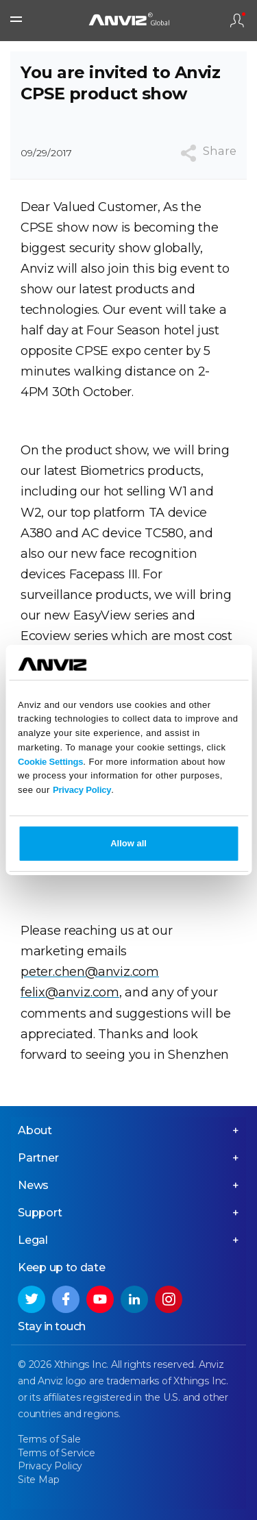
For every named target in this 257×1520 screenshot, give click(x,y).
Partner (38, 1157)
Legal (33, 1240)
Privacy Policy (82, 790)
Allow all (128, 843)
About (35, 1130)
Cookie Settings (50, 762)
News (33, 1185)
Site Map (38, 1479)
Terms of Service (56, 1453)
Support (40, 1212)
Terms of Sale (49, 1439)
